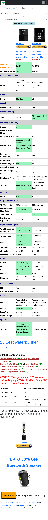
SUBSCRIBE (8, 495)
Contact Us (20, 502)
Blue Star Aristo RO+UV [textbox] (10, 13)
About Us (10, 502)
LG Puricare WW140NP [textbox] (9, 19)
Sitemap (4, 505)
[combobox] (24, 13)
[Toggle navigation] (43, 2)
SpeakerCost (36, 505)
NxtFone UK (13, 505)
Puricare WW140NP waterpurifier (38, 54)
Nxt (1, 8)
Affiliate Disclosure (32, 502)
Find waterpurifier (12, 8)
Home (3, 502)
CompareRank (24, 505)
